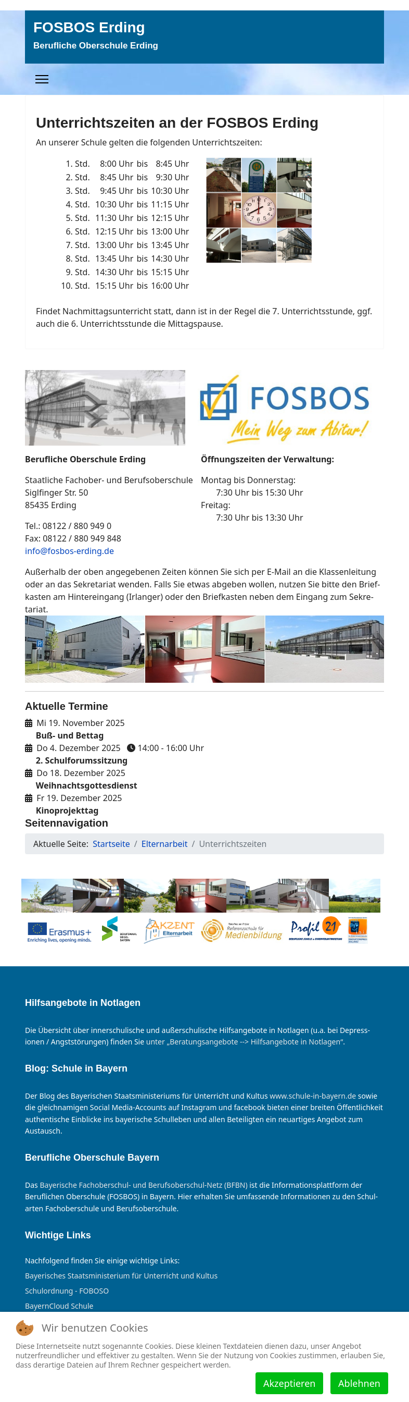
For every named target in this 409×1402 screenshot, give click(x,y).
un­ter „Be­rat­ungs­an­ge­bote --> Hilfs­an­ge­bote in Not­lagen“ (244, 1042)
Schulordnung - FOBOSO (67, 1291)
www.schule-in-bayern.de (313, 1096)
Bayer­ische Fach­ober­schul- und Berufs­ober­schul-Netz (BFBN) (143, 1185)
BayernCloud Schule (59, 1306)
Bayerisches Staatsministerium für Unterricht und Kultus (121, 1276)
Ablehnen (359, 1383)
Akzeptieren (289, 1383)
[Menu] (41, 79)
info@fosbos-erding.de (69, 551)
